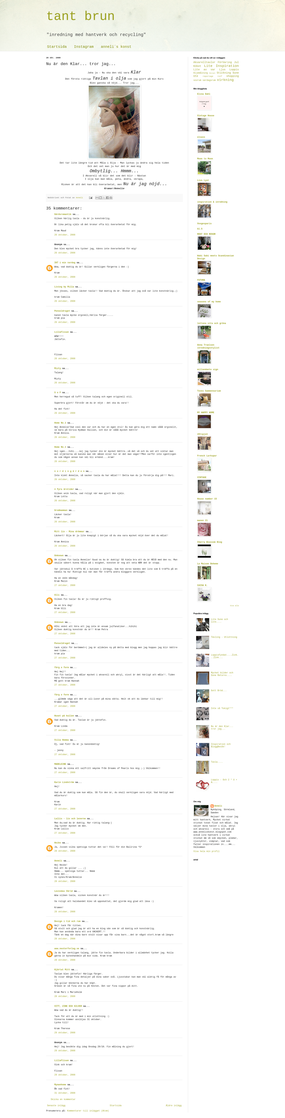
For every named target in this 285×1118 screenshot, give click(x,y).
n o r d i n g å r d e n (69, 471)
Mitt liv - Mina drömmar (69, 531)
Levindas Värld (63, 891)
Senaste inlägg (56, 1105)
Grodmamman (60, 510)
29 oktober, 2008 (64, 1033)
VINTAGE (201, 477)
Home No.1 (60, 423)
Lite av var (204, 69)
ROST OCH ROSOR (206, 234)
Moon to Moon (205, 159)
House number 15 (207, 499)
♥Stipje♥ (202, 434)
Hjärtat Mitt (62, 969)
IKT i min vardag (64, 262)
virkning (225, 80)
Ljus (222, 69)
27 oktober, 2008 (64, 585)
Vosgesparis (204, 223)
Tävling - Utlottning (224, 637)
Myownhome (60, 1084)
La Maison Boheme (207, 564)
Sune (235, 72)
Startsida (57, 47)
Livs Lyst (203, 180)
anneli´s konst (116, 47)
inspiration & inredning (212, 202)
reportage (208, 76)
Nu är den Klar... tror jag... (222, 727)
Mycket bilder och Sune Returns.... (222, 674)
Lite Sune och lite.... (219, 620)
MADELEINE (60, 764)
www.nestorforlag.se (66, 948)
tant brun (80, 16)
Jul (236, 62)
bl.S (199, 229)
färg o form (61, 667)
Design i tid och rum (67, 921)
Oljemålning (200, 73)
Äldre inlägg (174, 1105)
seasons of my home (209, 302)
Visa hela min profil (206, 851)
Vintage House (205, 115)
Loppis (234, 69)
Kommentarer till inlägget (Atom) (88, 1111)
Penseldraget (62, 311)
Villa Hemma (61, 740)
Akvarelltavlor (204, 62)
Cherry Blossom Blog (209, 542)
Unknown (58, 555)
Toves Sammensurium (209, 391)
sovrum (197, 80)
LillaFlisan (61, 332)
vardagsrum (209, 80)
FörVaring (225, 62)
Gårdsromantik (62, 214)
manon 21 (202, 520)
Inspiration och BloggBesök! (221, 745)
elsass (201, 137)
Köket (197, 66)
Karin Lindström (64, 782)
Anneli (58, 861)
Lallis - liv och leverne (70, 818)
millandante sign (207, 369)
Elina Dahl (203, 94)
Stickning (224, 72)
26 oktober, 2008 (64, 235)
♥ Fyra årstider (64, 489)
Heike (57, 843)
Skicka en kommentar (63, 1099)
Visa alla (234, 606)
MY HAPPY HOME (205, 412)
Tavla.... (217, 762)
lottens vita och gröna (211, 323)
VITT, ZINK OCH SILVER (68, 1006)
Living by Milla (64, 287)
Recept (212, 73)
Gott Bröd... (219, 690)
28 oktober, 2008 (64, 851)
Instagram (84, 47)
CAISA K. (202, 585)
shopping (232, 76)
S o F (57, 392)
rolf (219, 76)
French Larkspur (207, 456)
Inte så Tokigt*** (222, 708)
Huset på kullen (64, 716)
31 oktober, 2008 (64, 1093)
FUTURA (201, 280)
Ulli (57, 595)
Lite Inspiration (221, 66)
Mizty (57, 368)
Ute (195, 76)
